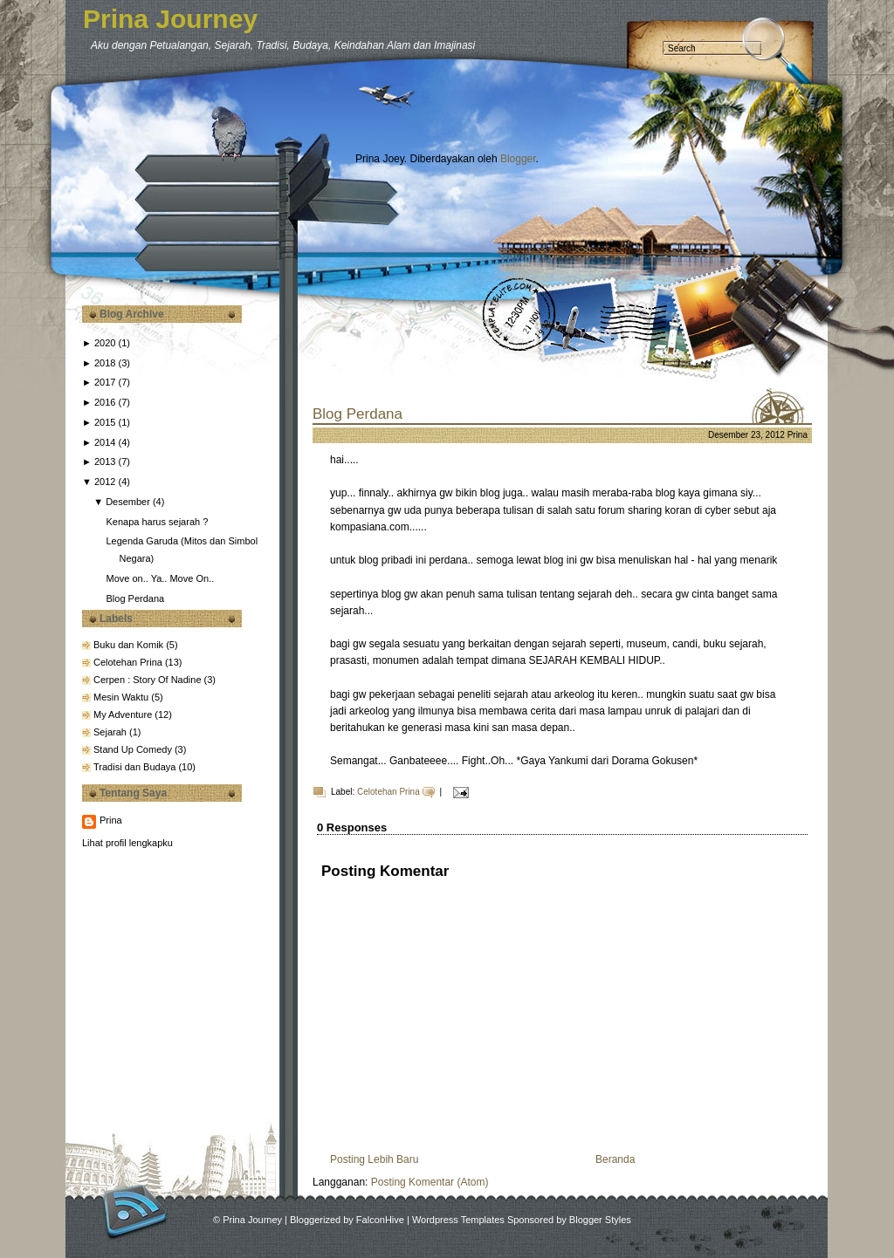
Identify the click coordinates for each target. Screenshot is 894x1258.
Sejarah (111, 732)
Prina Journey (170, 18)
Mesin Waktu (122, 697)
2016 (104, 402)
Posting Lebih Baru (374, 1159)
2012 (104, 481)
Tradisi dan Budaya (135, 767)
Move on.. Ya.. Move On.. (160, 578)
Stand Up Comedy (134, 749)
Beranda (615, 1159)
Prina (111, 820)
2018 (104, 363)
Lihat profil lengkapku (127, 843)
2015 (104, 422)
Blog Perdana (135, 598)
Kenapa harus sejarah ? (157, 521)
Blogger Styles (600, 1219)
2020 (104, 343)
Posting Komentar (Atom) (430, 1182)
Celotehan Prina (129, 662)
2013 (104, 461)
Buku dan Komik (129, 644)
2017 (104, 382)
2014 (104, 442)
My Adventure (124, 714)
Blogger (518, 159)
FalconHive (380, 1219)
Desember (128, 501)
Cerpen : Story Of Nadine (148, 679)
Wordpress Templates (458, 1219)
